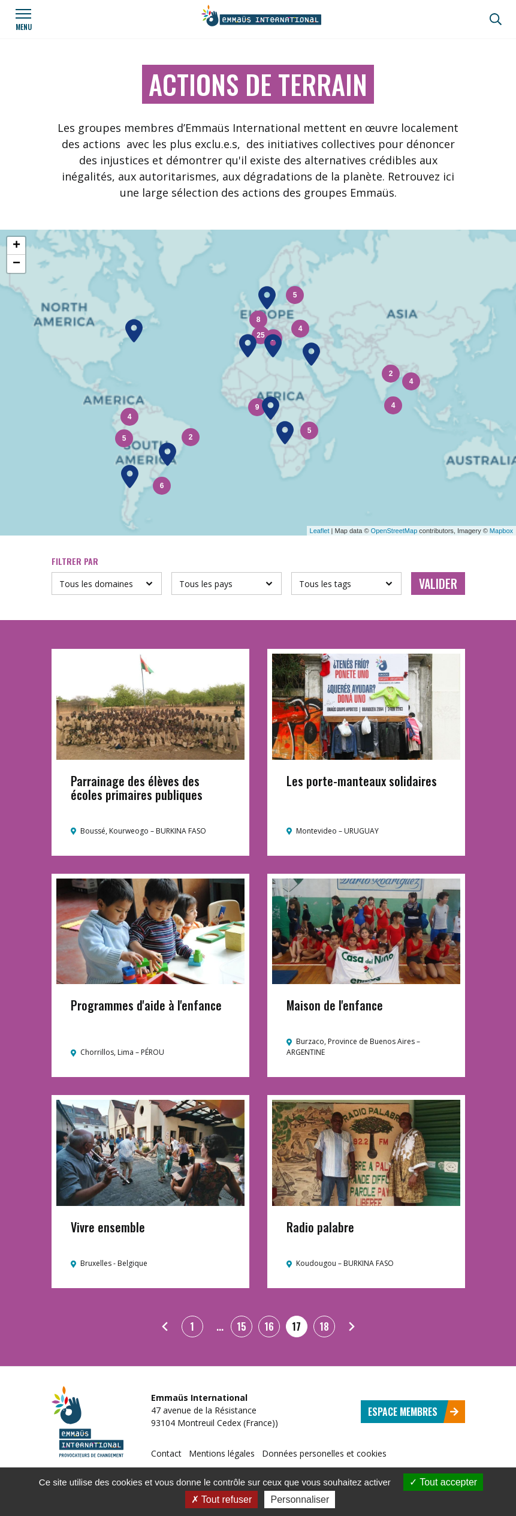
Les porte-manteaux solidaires (361, 781)
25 (260, 335)
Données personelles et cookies (324, 1453)
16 (269, 1326)
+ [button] (16, 246)
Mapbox (501, 530)
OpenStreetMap (394, 530)
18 (324, 1326)
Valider (438, 583)
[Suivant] (352, 1326)
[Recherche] (495, 19)
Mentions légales (222, 1453)
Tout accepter (443, 1482)
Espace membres (413, 1411)
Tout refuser (221, 1499)
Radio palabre (320, 1227)
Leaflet (320, 530)
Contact (166, 1453)
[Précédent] (165, 1326)
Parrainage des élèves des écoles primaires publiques (137, 788)
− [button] (16, 264)
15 (241, 1326)
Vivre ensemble (108, 1227)
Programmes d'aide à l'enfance (146, 1005)
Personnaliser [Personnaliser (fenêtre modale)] (299, 1499)
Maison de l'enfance (334, 1005)
